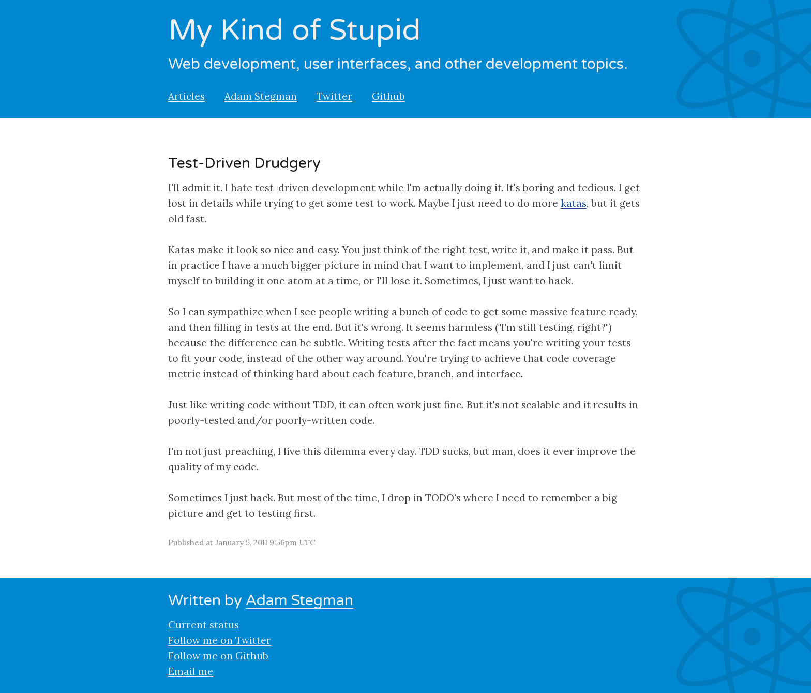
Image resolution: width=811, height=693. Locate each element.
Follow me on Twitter (219, 640)
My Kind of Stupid (294, 30)
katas (574, 203)
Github (388, 96)
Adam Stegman (260, 96)
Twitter (334, 96)
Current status (203, 625)
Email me (190, 671)
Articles (186, 96)
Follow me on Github (218, 656)
